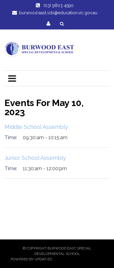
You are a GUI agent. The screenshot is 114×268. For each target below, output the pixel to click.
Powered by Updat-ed (31, 259)
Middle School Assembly (36, 127)
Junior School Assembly (35, 158)
